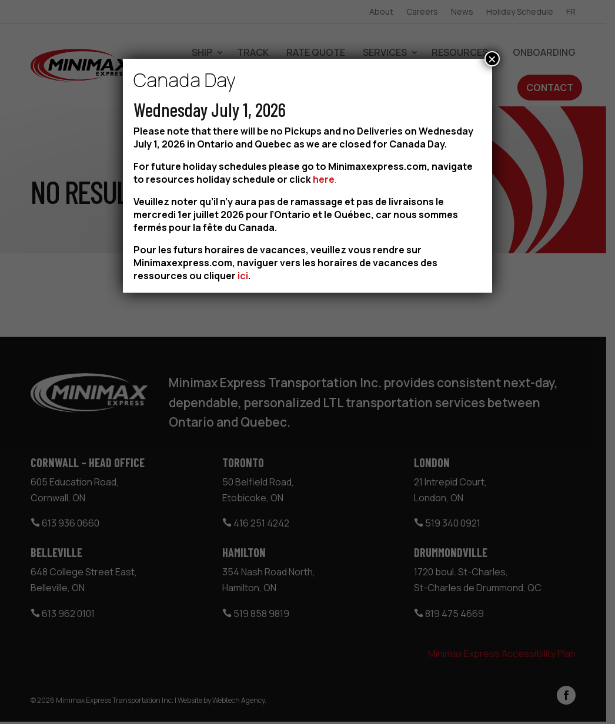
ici (243, 275)
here (324, 179)
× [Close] (492, 58)
